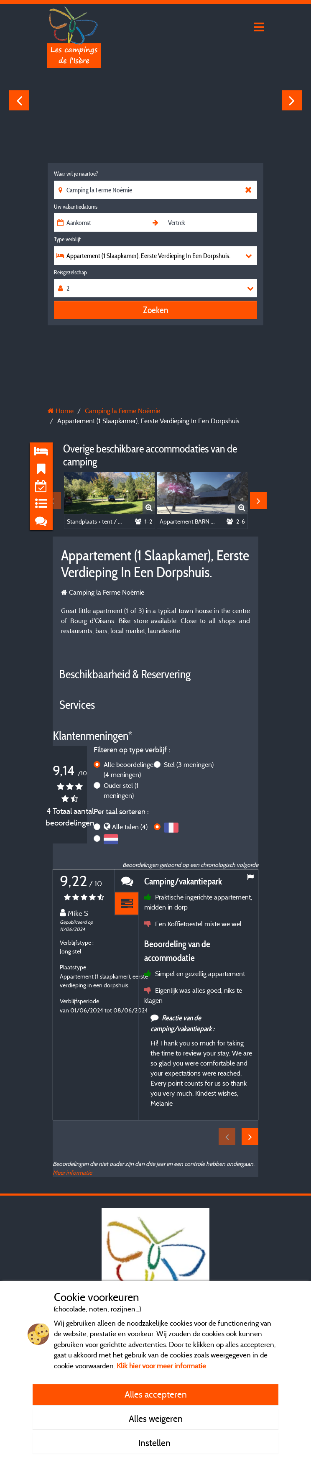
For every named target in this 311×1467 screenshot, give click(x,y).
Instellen (155, 1442)
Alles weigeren (156, 1418)
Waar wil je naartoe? (76, 173)
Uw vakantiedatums (75, 206)
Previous (19, 100)
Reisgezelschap (70, 272)
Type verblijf (67, 239)
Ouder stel (121, 790)
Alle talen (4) (130, 827)
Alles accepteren (156, 1394)
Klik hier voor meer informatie (161, 1365)
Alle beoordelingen (130, 769)
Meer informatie (72, 1172)
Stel (189, 764)
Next (292, 100)
